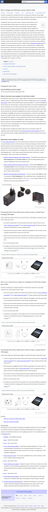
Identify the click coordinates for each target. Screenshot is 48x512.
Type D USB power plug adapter (11, 464)
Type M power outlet (24, 368)
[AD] (28, 180)
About (18, 505)
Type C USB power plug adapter (11, 225)
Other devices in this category (10, 74)
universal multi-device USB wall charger (30, 131)
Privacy (35, 505)
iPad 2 (21, 495)
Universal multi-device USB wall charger (13, 481)
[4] (19, 224)
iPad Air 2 (40, 495)
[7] (10, 294)
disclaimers (4, 81)
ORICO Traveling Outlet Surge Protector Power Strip (16, 164)
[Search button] (45, 2)
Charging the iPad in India (9, 63)
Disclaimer (31, 505)
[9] (13, 360)
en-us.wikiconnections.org (11, 505)
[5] (36, 224)
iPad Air (34, 495)
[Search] (33, 2)
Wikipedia (6, 437)
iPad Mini (18, 498)
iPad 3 (25, 495)
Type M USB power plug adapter (11, 476)
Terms (39, 505)
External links (6, 71)
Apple (2, 55)
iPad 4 (30, 495)
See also (5, 69)
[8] (29, 368)
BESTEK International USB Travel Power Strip (14, 174)
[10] (26, 180)
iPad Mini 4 (30, 498)
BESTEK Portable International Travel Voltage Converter (17, 157)
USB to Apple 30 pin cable (29, 225)
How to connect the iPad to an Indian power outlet (15, 66)
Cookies (26, 505)
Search (42, 505)
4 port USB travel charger (9, 141)
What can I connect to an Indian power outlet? (14, 418)
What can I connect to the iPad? (11, 421)
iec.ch (5, 443)
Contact (22, 505)
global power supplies (36, 43)
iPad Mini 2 (23, 498)
